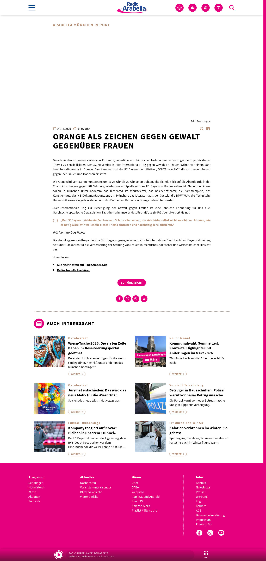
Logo (199, 501)
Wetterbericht (89, 497)
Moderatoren (36, 487)
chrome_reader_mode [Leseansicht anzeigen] (208, 129)
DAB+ (135, 487)
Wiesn (32, 492)
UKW (135, 483)
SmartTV (137, 501)
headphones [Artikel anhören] (202, 129)
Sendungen (35, 483)
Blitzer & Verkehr (91, 492)
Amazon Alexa (141, 506)
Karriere (201, 506)
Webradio (138, 492)
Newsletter (203, 487)
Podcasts (34, 501)
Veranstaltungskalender (95, 487)
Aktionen (34, 497)
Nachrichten (88, 483)
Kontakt (201, 483)
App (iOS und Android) (146, 497)
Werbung (202, 497)
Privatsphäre (204, 524)
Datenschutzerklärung (210, 515)
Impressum (203, 520)
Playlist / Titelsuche (144, 511)
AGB (198, 511)
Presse (200, 492)
